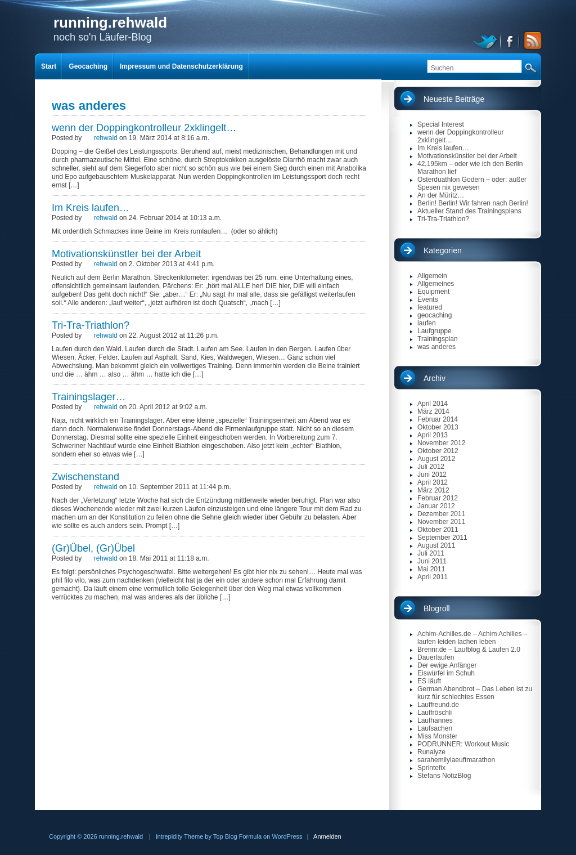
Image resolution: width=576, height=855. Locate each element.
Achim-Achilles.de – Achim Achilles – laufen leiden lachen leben (472, 638)
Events (427, 299)
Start (48, 66)
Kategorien (443, 250)
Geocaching (88, 66)
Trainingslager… (88, 396)
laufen (426, 323)
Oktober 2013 (437, 427)
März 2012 (433, 490)
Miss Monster (437, 736)
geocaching (434, 315)
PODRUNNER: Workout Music (463, 744)
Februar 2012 (437, 498)
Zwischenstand (85, 476)
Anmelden (327, 836)
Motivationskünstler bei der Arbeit (126, 253)
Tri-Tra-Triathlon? (90, 325)
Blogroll (437, 608)
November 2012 (441, 443)
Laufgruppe (434, 331)
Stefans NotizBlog (444, 776)
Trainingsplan (437, 339)
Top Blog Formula (237, 836)
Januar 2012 (436, 506)
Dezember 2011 (441, 514)
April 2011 (432, 577)
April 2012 (432, 482)
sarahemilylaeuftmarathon (456, 760)
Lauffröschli (434, 713)
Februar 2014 (437, 419)
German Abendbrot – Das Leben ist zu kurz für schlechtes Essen (474, 693)
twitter (486, 40)
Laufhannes (435, 720)
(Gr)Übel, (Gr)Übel (93, 548)
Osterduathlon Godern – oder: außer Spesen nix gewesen (471, 183)
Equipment (433, 292)
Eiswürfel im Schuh (446, 673)
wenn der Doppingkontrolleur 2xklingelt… (144, 127)
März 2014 (433, 411)
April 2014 (432, 404)
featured (429, 307)
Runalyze (431, 752)
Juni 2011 (432, 561)
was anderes (436, 347)
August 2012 (436, 459)
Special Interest (440, 124)
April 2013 (432, 435)
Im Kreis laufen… (90, 207)
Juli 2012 (430, 467)
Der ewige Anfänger (446, 665)
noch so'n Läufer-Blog (110, 28)
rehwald (106, 138)
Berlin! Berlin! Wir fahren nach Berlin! (472, 203)
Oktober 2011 (437, 530)
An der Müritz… (440, 195)
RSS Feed (531, 40)
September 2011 (442, 537)
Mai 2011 (431, 569)
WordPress (287, 836)
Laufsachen (434, 728)
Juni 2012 (432, 474)
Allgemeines (435, 284)
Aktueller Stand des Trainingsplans (469, 211)
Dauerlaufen (435, 657)
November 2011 (441, 522)
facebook (510, 40)
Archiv (435, 378)
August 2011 (436, 545)
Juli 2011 (430, 553)
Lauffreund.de (438, 705)
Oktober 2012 (437, 451)
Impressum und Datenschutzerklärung (181, 66)
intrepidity (169, 836)
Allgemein (432, 276)
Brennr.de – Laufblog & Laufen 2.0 (468, 649)
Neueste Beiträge (454, 99)
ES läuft (429, 681)
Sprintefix (431, 768)
